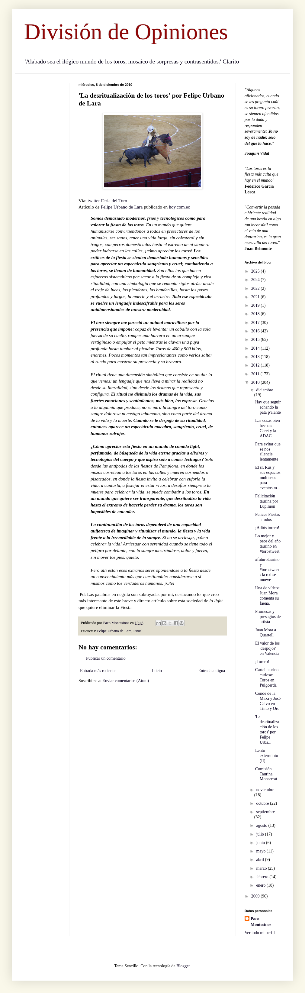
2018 (256, 314)
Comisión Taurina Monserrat (266, 774)
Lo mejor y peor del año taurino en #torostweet (268, 543)
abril (260, 859)
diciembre (264, 390)
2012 (256, 365)
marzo (262, 868)
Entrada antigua (211, 670)
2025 (256, 271)
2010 (256, 382)
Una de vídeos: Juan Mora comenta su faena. (268, 595)
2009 (256, 896)
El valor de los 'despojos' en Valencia (267, 648)
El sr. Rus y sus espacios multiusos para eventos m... (268, 477)
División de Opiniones (126, 31)
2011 (256, 374)
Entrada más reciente (97, 670)
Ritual (138, 631)
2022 (256, 288)
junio (261, 842)
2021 (256, 297)
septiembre (265, 812)
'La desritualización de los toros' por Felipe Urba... (267, 730)
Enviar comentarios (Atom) (125, 680)
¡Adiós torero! (267, 528)
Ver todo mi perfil (260, 932)
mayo (261, 851)
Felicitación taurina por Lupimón (266, 501)
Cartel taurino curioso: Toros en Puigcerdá (266, 677)
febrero (262, 877)
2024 (256, 279)
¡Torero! (262, 661)
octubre (263, 803)
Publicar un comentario (106, 658)
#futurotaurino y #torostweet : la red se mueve (267, 569)
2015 (256, 339)
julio (260, 834)
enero (261, 885)
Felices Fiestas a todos (267, 517)
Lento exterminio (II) (266, 755)
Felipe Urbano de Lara (122, 206)
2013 (256, 356)
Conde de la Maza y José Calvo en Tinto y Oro (268, 701)
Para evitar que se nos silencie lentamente (268, 451)
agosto (262, 825)
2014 (256, 348)
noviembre (265, 790)
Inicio (157, 670)
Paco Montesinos (261, 922)
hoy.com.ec (179, 206)
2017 (256, 322)
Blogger (183, 966)
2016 (256, 331)
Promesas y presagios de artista (268, 616)
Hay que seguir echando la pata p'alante (268, 407)
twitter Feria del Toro (107, 200)
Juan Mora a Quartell (265, 632)
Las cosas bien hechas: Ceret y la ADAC (267, 428)
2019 (256, 305)
